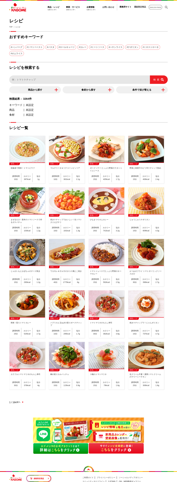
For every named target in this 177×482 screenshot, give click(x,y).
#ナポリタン (132, 47)
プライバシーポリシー (106, 477)
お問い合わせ (108, 7)
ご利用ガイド (88, 477)
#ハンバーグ (16, 47)
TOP (10, 27)
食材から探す (88, 89)
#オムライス (16, 53)
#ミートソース (97, 47)
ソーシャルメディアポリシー (131, 477)
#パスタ (50, 47)
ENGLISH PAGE (155, 7)
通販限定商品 (140, 7)
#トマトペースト (35, 47)
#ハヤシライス (115, 47)
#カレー (82, 47)
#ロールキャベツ (67, 47)
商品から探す (35, 89)
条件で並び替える (141, 89)
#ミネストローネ (151, 47)
